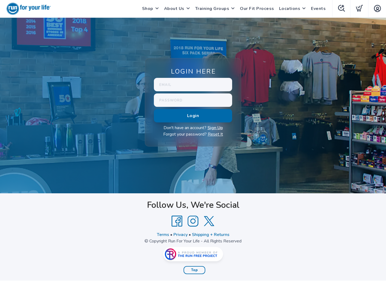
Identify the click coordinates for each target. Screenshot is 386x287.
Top (194, 270)
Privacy (180, 235)
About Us (174, 9)
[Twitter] (209, 221)
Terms (163, 235)
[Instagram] (193, 221)
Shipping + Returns (210, 235)
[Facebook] (177, 221)
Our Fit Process (257, 9)
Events (318, 9)
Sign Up (215, 128)
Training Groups (212, 9)
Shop (147, 9)
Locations (289, 9)
